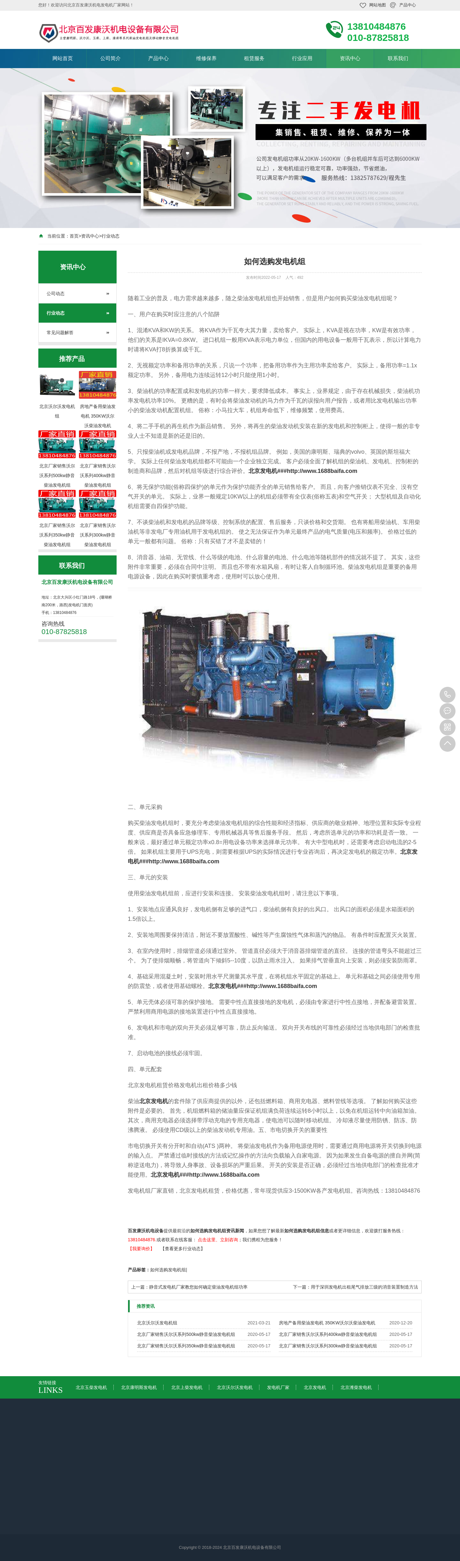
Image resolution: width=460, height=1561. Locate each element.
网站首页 (62, 58)
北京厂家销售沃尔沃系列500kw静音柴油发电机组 (186, 1334)
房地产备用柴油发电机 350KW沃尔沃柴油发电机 (327, 1322)
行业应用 (302, 58)
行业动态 (110, 236)
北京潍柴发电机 (356, 1387)
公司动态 (56, 293)
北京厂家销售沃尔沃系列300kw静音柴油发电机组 (328, 1345)
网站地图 (377, 5)
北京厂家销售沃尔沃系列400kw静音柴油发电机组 (328, 1334)
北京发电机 (153, 1101)
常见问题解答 (60, 332)
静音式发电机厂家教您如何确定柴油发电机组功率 (198, 1287)
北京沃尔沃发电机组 (157, 1322)
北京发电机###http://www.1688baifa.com (303, 471)
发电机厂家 (278, 1387)
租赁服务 (254, 58)
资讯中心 (350, 58)
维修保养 (206, 58)
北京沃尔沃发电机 (235, 1387)
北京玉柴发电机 (91, 1387)
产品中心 (407, 5)
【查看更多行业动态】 (182, 1248)
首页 (74, 236)
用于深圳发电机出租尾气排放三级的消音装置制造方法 (364, 1287)
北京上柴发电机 (187, 1387)
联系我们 (398, 58)
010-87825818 (448, 695)
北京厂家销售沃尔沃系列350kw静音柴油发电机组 (186, 1345)
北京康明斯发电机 (139, 1387)
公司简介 (110, 58)
